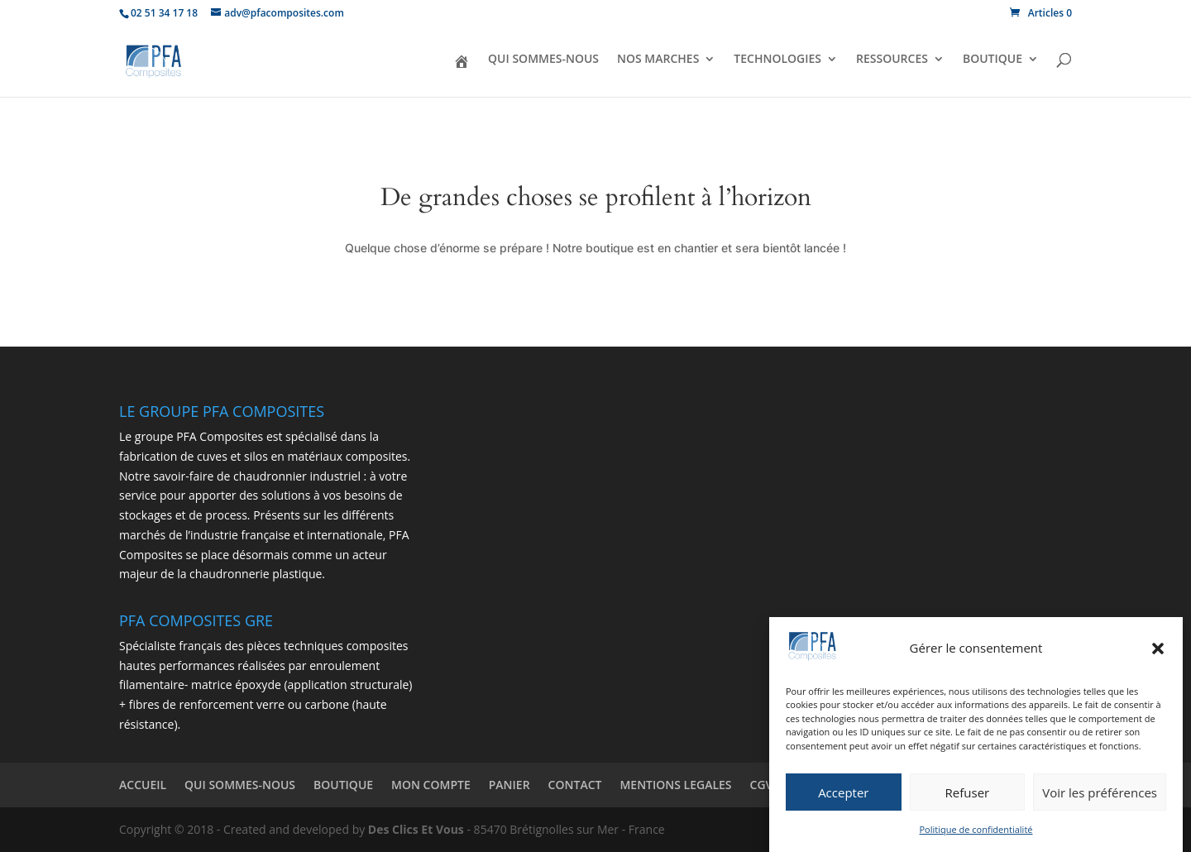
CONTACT (575, 784)
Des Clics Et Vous (416, 829)
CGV (761, 784)
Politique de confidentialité (976, 831)
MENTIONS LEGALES (675, 784)
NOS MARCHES (658, 59)
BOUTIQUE (992, 59)
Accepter (843, 794)
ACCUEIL (142, 784)
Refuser (967, 794)
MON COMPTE (431, 784)
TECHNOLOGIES (777, 59)
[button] (1158, 650)
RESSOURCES (892, 59)
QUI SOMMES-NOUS (543, 59)
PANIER (509, 784)
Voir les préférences (1099, 794)
